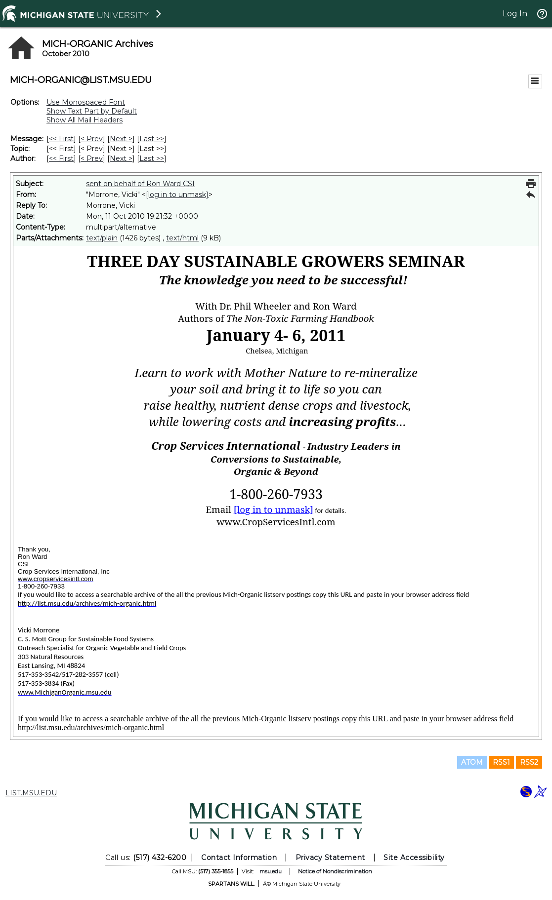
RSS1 (501, 762)
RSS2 (529, 762)
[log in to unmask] (177, 194)
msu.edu (270, 871)
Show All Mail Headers (84, 120)
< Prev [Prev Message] (92, 138)
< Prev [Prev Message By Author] (92, 158)
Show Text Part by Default (91, 111)
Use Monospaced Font (85, 102)
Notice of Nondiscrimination (335, 871)
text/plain (102, 238)
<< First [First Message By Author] (61, 158)
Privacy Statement (330, 857)
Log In (515, 13)
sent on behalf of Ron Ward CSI (140, 183)
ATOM (472, 762)
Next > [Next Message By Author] (121, 158)
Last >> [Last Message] (151, 138)
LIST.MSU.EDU (31, 792)
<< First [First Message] (61, 138)
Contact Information (239, 857)
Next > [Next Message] (121, 138)
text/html (182, 238)
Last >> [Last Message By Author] (151, 158)
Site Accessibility (414, 857)
